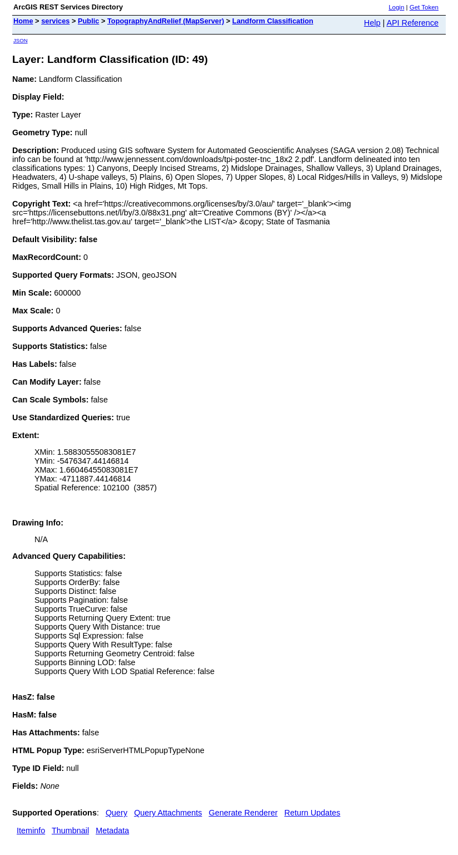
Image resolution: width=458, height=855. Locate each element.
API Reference (412, 22)
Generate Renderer (243, 812)
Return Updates (313, 812)
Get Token (424, 7)
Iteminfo (31, 830)
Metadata (112, 830)
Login (396, 7)
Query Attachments (168, 812)
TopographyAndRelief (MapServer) (165, 21)
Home (23, 21)
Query (116, 812)
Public (88, 21)
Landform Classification (272, 21)
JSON (20, 40)
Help (372, 22)
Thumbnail (70, 830)
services (55, 21)
